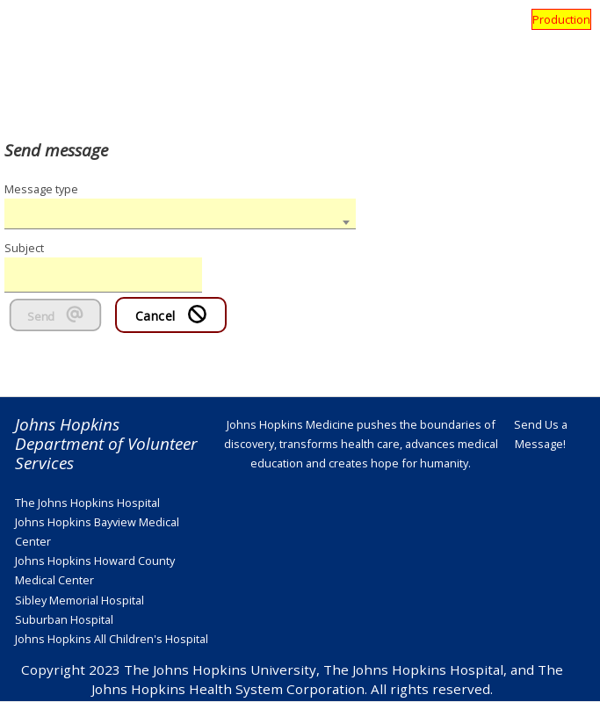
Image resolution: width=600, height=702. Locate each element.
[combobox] (180, 214)
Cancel (171, 314)
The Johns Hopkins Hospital (87, 502)
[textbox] (180, 200)
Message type (41, 189)
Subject (24, 248)
